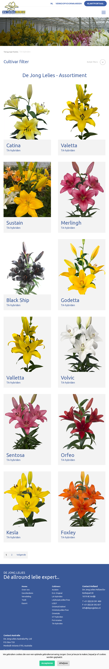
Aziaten (55, 589)
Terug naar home (11, 52)
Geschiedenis (28, 593)
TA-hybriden (57, 623)
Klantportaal (95, 3)
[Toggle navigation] (103, 12)
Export (25, 603)
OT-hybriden (57, 617)
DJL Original (57, 593)
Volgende (21, 555)
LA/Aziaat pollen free (61, 600)
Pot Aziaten (57, 620)
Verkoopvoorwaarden (69, 4)
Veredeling (26, 596)
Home (24, 586)
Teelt (24, 600)
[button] (96, 62)
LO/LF (54, 603)
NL (52, 4)
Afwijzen (63, 663)
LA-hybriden (57, 596)
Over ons (26, 589)
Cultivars (56, 586)
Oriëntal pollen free (60, 610)
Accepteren (47, 663)
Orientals (56, 613)
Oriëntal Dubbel (59, 606)
